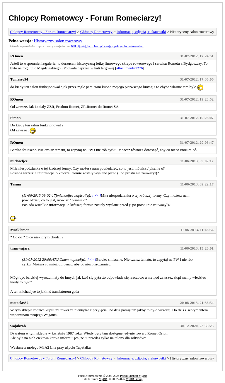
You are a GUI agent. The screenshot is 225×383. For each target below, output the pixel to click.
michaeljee (19, 161)
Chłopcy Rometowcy (96, 31)
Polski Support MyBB (133, 375)
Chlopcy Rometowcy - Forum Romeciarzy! (84, 18)
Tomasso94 (19, 79)
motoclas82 (19, 302)
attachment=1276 (129, 68)
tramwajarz (20, 248)
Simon (15, 118)
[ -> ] (96, 195)
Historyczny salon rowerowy (58, 41)
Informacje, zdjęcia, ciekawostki (141, 31)
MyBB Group (134, 379)
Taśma (15, 184)
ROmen (16, 56)
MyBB (103, 379)
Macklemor (19, 230)
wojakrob (18, 326)
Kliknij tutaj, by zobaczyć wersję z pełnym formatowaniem (107, 46)
